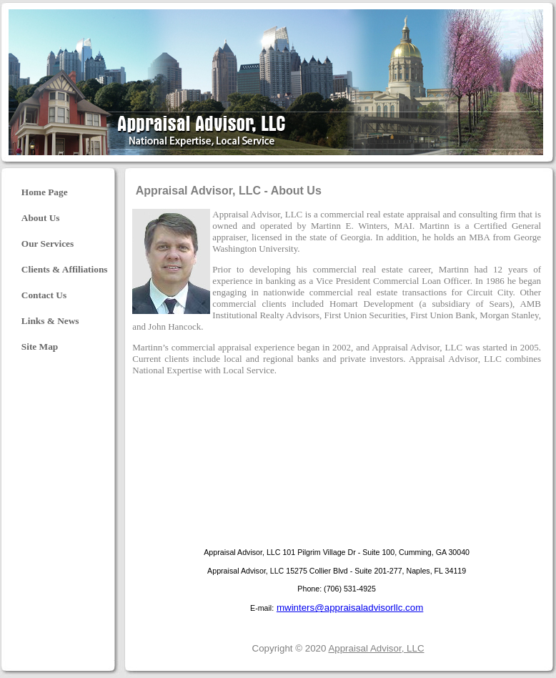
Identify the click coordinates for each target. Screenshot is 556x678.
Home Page (44, 192)
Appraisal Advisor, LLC (376, 648)
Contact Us (43, 295)
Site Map (39, 346)
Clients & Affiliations (64, 269)
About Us (40, 217)
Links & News (50, 320)
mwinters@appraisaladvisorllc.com (350, 607)
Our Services (47, 243)
